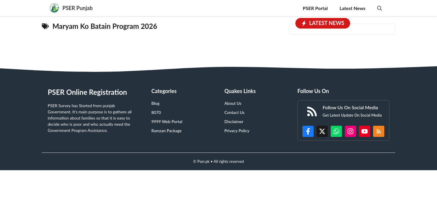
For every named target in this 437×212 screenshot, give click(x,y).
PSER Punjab (77, 8)
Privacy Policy (236, 130)
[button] (379, 8)
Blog (155, 103)
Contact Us (234, 112)
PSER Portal (315, 8)
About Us (232, 103)
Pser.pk (203, 161)
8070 (156, 112)
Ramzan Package (166, 130)
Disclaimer (234, 121)
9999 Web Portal (166, 121)
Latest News (352, 8)
